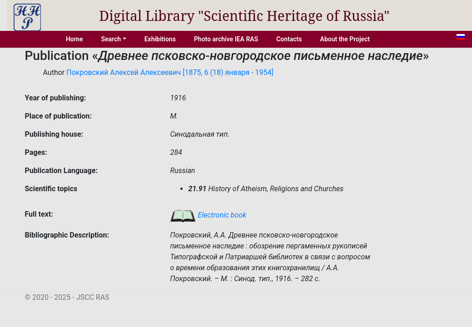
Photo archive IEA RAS (226, 39)
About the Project (345, 39)
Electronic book (208, 215)
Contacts (289, 39)
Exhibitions (160, 39)
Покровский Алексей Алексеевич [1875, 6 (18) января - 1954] (169, 72)
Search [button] (111, 39)
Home (74, 39)
